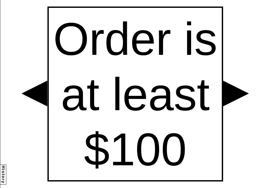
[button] (34, 93)
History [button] (3, 175)
